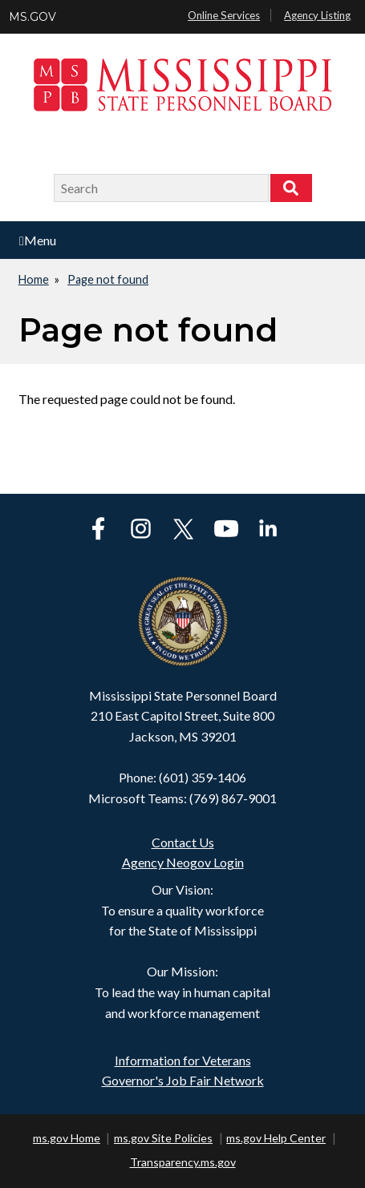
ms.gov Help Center (276, 1138)
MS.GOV (32, 17)
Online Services (224, 15)
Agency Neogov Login (183, 862)
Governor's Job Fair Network (183, 1080)
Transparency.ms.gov (183, 1162)
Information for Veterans (183, 1060)
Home (33, 279)
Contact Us (183, 842)
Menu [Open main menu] (37, 240)
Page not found (107, 279)
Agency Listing (317, 15)
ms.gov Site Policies (163, 1138)
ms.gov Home (66, 1138)
